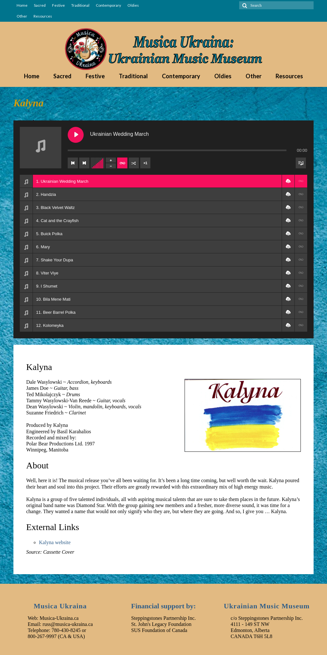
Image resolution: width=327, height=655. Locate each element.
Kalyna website (55, 542)
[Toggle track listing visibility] (301, 163)
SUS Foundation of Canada (159, 630)
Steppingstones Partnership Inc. (163, 618)
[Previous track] (73, 163)
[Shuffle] (134, 163)
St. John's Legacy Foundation (161, 624)
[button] (288, 181)
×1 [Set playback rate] (145, 163)
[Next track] (84, 163)
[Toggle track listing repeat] (122, 163)
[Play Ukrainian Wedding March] (76, 135)
